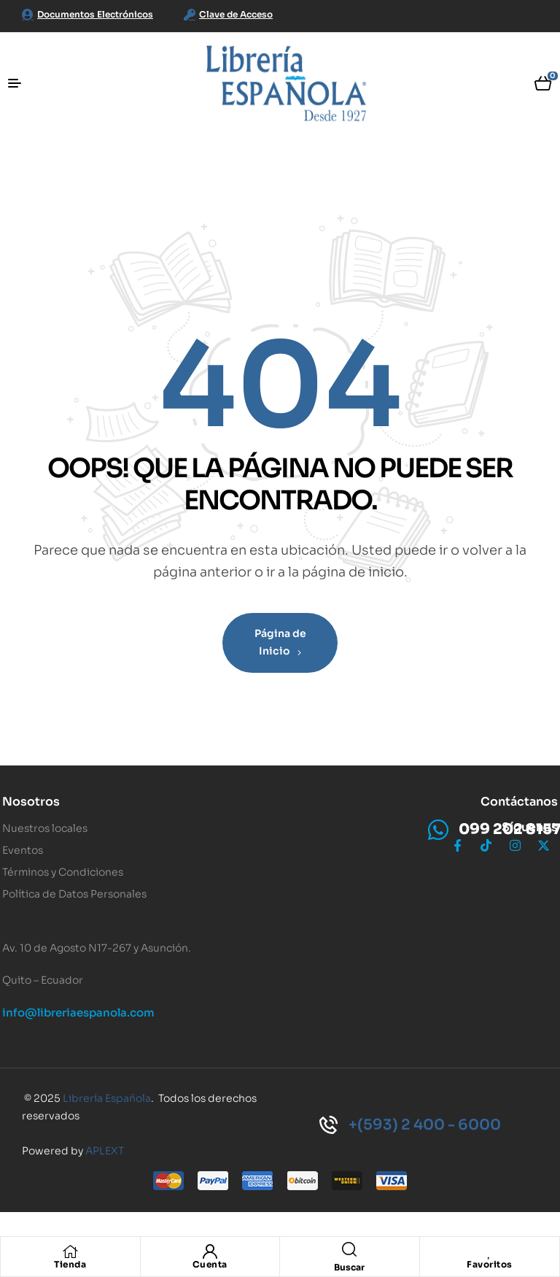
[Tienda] (70, 1251)
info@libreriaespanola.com (78, 1012)
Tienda (70, 1264)
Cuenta (210, 1264)
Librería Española (107, 1098)
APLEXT (104, 1150)
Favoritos (490, 1264)
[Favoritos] (489, 1251)
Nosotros (31, 801)
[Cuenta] (210, 1251)
